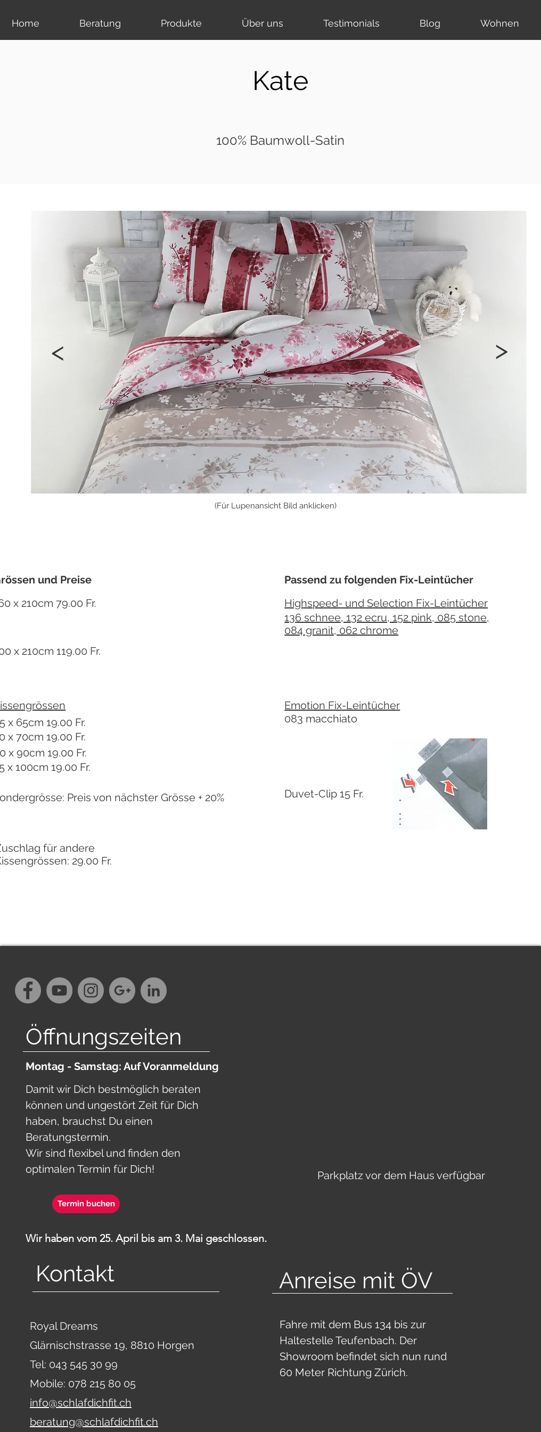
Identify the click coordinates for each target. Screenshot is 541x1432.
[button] (501, 349)
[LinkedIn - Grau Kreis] (154, 990)
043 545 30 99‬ (84, 1364)
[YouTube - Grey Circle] (59, 990)
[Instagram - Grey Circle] (91, 990)
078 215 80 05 (102, 1383)
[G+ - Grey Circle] (122, 990)
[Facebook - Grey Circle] (28, 990)
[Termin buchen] (86, 1204)
